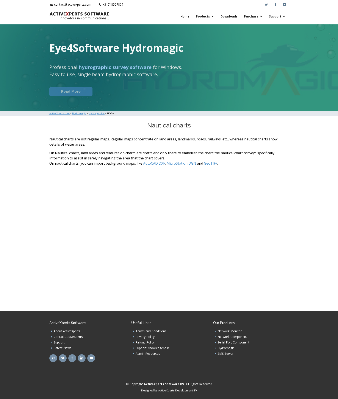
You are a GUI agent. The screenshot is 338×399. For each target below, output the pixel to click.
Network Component (232, 336)
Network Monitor (230, 331)
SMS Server (225, 353)
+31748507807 (112, 4)
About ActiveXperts (67, 331)
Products (203, 16)
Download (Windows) (184, 96)
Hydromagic (226, 348)
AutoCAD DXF (154, 163)
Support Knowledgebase (153, 348)
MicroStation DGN (181, 163)
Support (275, 16)
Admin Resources (148, 353)
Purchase (251, 16)
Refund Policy (145, 342)
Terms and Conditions (151, 331)
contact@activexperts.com (72, 4)
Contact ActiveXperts (68, 336)
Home (184, 16)
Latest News (62, 348)
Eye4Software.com (119, 96)
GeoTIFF (210, 163)
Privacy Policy (145, 336)
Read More (71, 96)
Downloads (229, 16)
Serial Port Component (233, 342)
